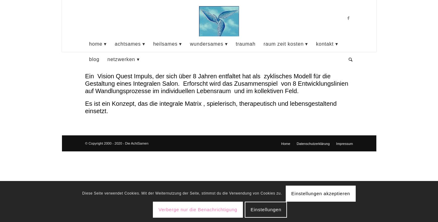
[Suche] (349, 59)
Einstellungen (266, 209)
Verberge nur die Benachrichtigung (197, 209)
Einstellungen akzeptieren (320, 193)
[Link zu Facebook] (348, 18)
